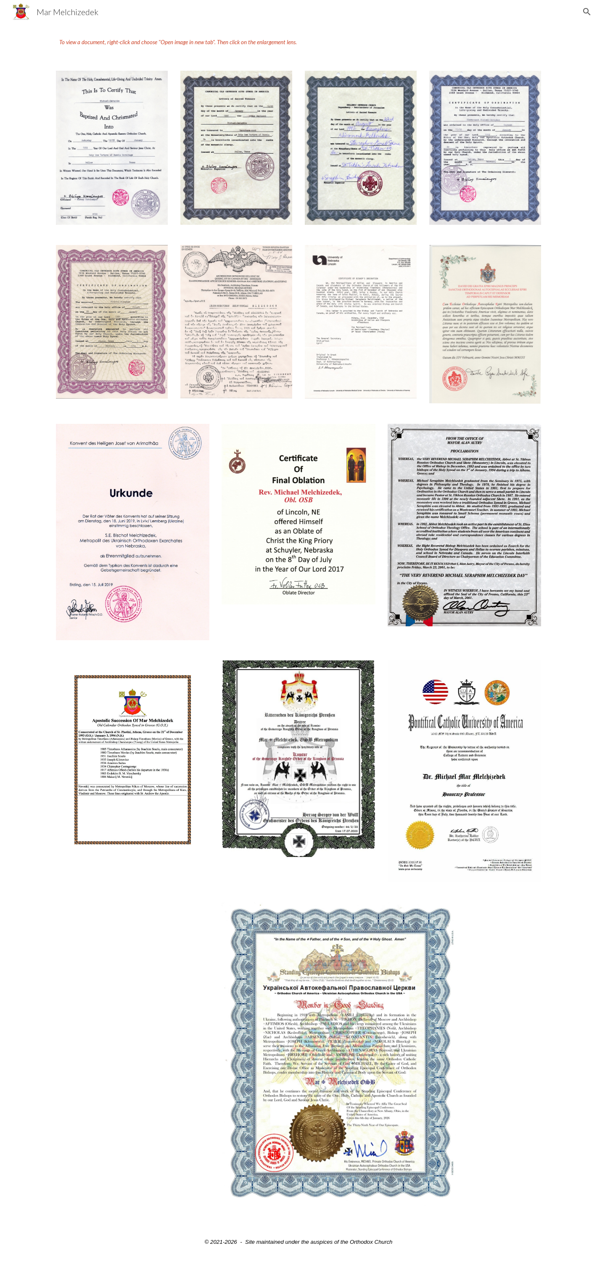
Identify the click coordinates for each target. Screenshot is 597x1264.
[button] (587, 12)
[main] (298, 42)
